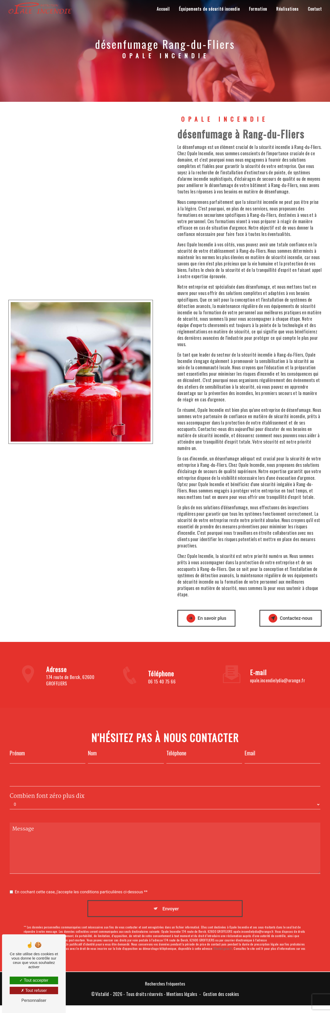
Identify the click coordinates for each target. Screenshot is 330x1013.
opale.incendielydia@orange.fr (277, 671)
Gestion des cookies (221, 995)
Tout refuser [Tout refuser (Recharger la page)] (34, 990)
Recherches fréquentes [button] (165, 984)
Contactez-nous (288, 618)
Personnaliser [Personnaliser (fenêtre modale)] (33, 1000)
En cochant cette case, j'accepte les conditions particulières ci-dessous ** (81, 883)
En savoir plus (209, 618)
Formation (257, 9)
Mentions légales (181, 995)
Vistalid (102, 995)
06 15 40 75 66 (162, 690)
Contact (314, 9)
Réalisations (287, 9)
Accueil (162, 9)
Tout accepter (33, 980)
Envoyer (170, 900)
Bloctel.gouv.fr (223, 941)
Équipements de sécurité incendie (208, 9)
